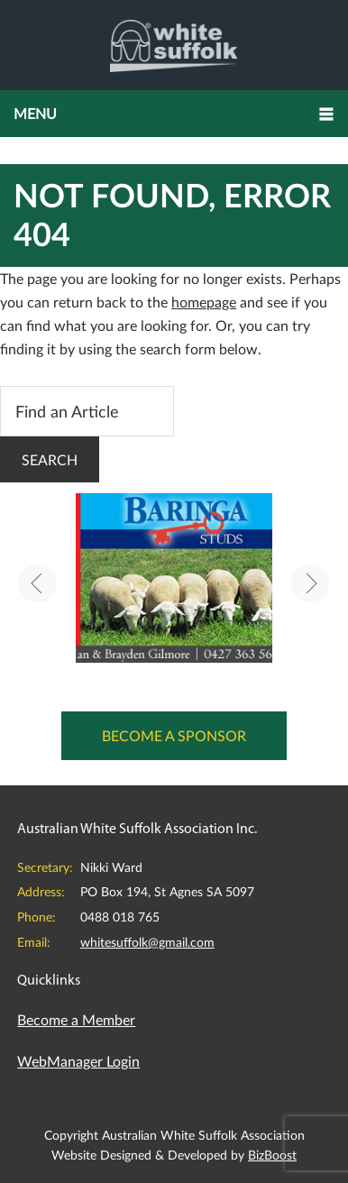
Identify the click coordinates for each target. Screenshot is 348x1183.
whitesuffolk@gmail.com (147, 941)
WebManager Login (78, 1060)
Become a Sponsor (174, 735)
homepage (203, 301)
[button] (174, 113)
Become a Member (76, 1019)
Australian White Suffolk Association (173, 45)
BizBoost (272, 1154)
